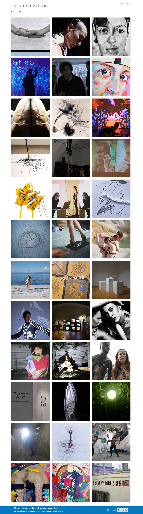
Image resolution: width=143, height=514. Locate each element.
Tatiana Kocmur (29, 5)
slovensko (127, 3)
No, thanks (122, 510)
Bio (25, 12)
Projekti (16, 12)
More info (65, 511)
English (120, 3)
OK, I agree (111, 510)
